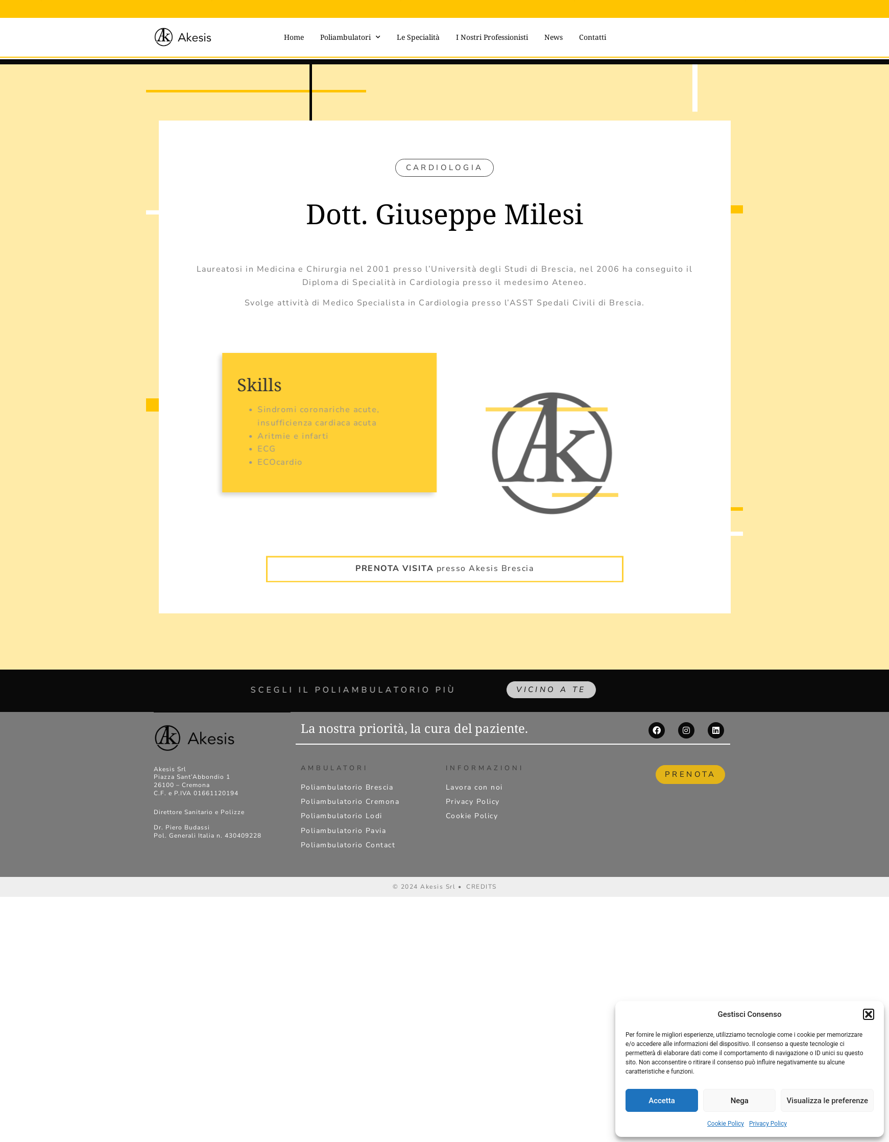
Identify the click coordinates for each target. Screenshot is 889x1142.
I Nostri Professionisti (492, 37)
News (553, 37)
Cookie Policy (725, 1123)
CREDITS (481, 890)
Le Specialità (418, 37)
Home (294, 37)
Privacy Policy (768, 1123)
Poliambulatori (350, 37)
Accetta (661, 1100)
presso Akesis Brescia (444, 556)
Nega (740, 1100)
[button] (868, 1014)
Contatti (592, 37)
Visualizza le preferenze (827, 1100)
